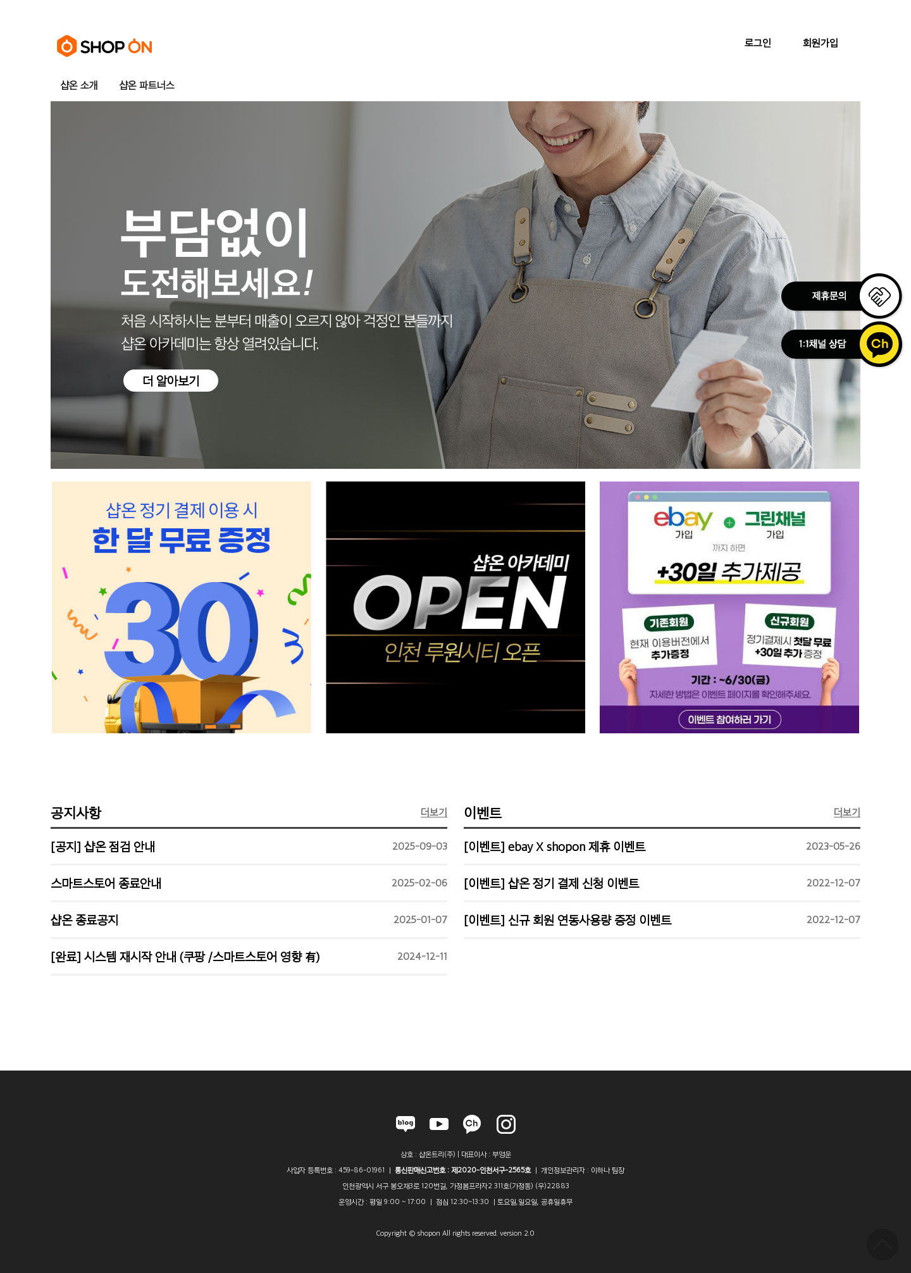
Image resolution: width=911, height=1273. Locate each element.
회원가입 (820, 43)
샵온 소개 (79, 85)
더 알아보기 (170, 380)
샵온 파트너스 (147, 85)
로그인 (758, 43)
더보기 (434, 812)
